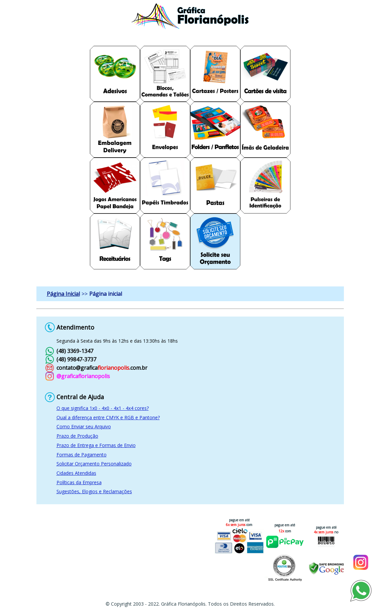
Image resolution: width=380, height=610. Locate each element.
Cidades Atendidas (76, 473)
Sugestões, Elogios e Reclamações (94, 491)
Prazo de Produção (77, 436)
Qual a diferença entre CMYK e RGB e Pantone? (108, 417)
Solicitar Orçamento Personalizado (94, 463)
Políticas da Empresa (79, 482)
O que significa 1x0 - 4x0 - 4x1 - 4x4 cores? (102, 408)
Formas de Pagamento (81, 454)
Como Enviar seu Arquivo (83, 426)
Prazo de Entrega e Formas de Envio (96, 445)
